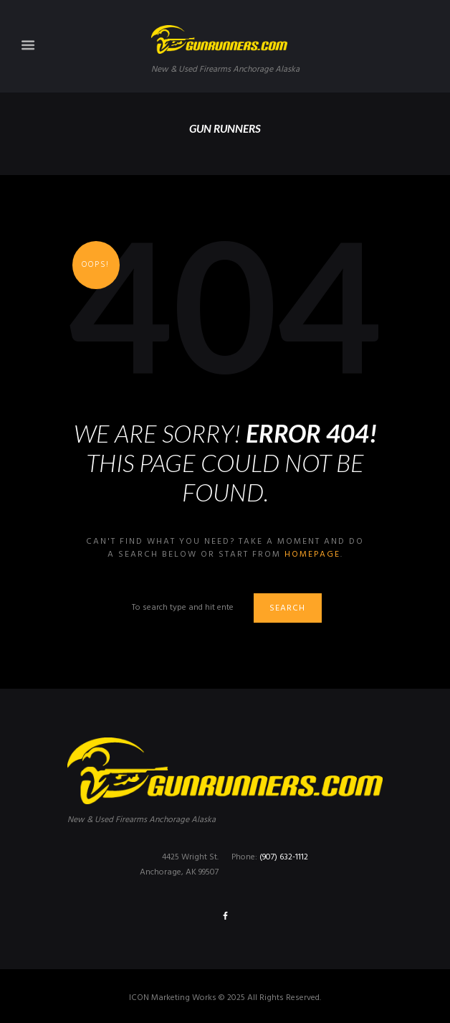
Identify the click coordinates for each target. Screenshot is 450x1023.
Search (287, 608)
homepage (312, 554)
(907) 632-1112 (283, 857)
